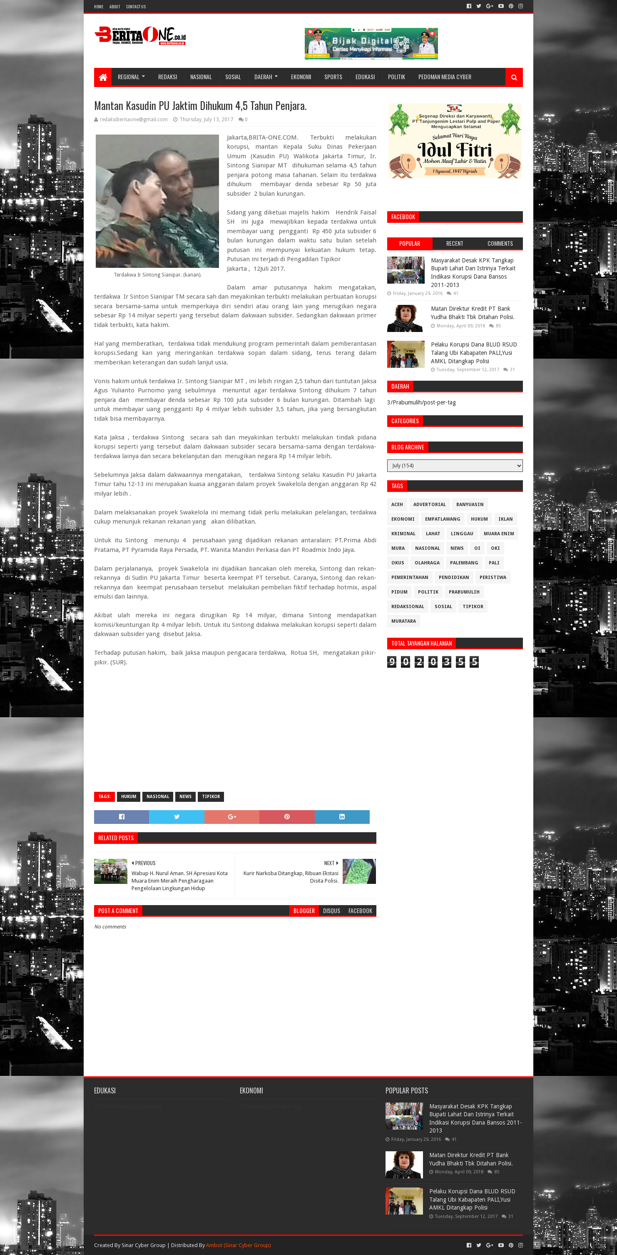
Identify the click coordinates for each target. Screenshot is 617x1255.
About (114, 6)
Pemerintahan (409, 577)
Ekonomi (301, 76)
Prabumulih (464, 592)
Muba (398, 548)
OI (477, 548)
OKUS (397, 563)
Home (98, 6)
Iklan (505, 519)
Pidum (399, 592)
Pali (494, 563)
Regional (128, 76)
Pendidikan (454, 577)
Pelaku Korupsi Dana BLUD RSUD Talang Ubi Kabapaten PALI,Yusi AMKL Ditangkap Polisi (474, 352)
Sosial (233, 76)
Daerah (263, 76)
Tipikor (211, 796)
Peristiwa (493, 577)
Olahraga (427, 563)
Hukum (128, 796)
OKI (495, 548)
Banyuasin (470, 504)
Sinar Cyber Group (144, 1245)
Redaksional (407, 606)
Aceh (397, 504)
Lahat (433, 533)
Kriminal (403, 533)
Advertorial (429, 504)
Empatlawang (442, 519)
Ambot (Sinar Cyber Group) (238, 1245)
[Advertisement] (235, 725)
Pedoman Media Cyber (444, 76)
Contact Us (136, 6)
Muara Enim (499, 533)
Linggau (462, 533)
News (185, 796)
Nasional (201, 76)
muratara (403, 621)
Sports (333, 76)
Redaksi (167, 76)
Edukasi (365, 76)
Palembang (464, 563)
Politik (396, 76)
